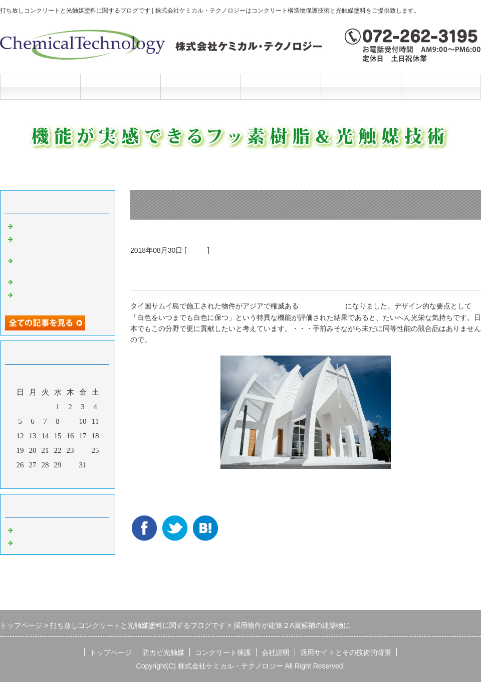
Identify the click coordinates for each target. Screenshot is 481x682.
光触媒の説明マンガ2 (51, 225)
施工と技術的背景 (361, 86)
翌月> (76, 478)
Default (26, 529)
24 (83, 450)
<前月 (38, 478)
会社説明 (281, 86)
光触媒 (196, 250)
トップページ (40, 86)
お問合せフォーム (441, 86)
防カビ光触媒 (120, 86)
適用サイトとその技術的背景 (345, 652)
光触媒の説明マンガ (49, 281)
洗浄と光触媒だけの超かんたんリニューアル (60, 242)
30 (70, 465)
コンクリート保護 (200, 86)
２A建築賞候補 (322, 306)
